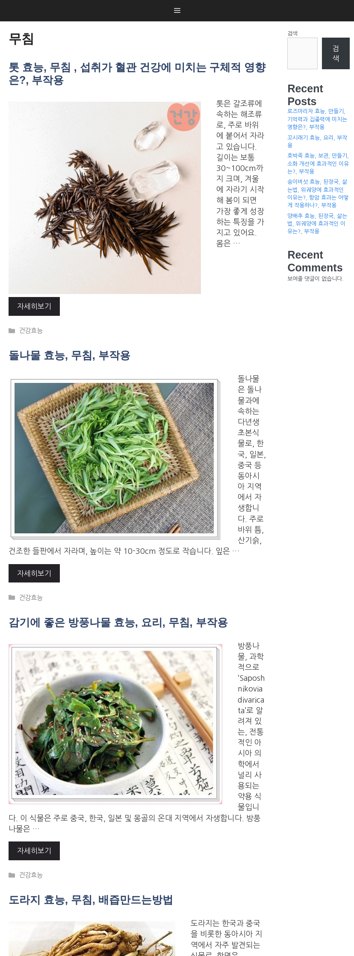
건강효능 (31, 330)
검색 (292, 33)
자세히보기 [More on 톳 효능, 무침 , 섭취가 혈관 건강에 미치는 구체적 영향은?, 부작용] (34, 306)
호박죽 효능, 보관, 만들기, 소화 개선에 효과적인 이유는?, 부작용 (318, 163)
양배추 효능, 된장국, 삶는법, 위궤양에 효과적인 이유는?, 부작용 (317, 223)
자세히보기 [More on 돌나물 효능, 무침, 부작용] (34, 573)
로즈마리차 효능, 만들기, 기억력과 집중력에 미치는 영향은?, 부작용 (317, 119)
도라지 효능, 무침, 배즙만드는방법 (91, 900)
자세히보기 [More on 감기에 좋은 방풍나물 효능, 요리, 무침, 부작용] (34, 850)
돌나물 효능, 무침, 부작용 (69, 355)
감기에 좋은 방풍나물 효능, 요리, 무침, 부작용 (118, 622)
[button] (177, 10)
